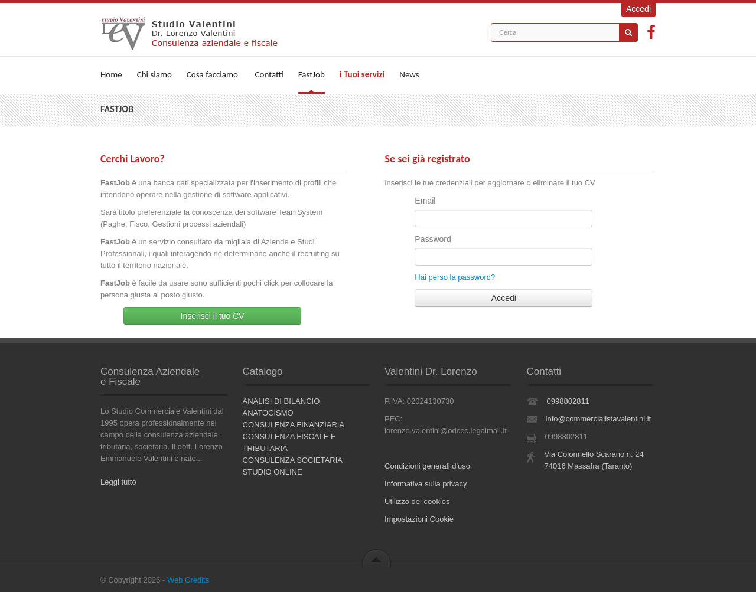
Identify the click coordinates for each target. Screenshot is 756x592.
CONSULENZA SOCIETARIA (293, 460)
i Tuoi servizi (362, 74)
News (409, 74)
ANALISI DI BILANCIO (281, 401)
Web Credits (188, 579)
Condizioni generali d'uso (427, 466)
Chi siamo (154, 74)
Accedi (638, 9)
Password (433, 239)
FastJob (311, 74)
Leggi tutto (118, 481)
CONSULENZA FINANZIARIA (294, 424)
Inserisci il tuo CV (213, 315)
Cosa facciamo (212, 74)
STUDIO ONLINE (272, 471)
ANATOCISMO (268, 412)
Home (111, 74)
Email (425, 200)
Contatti (269, 74)
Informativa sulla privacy (425, 483)
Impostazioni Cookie (419, 519)
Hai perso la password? (455, 277)
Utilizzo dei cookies (417, 501)
